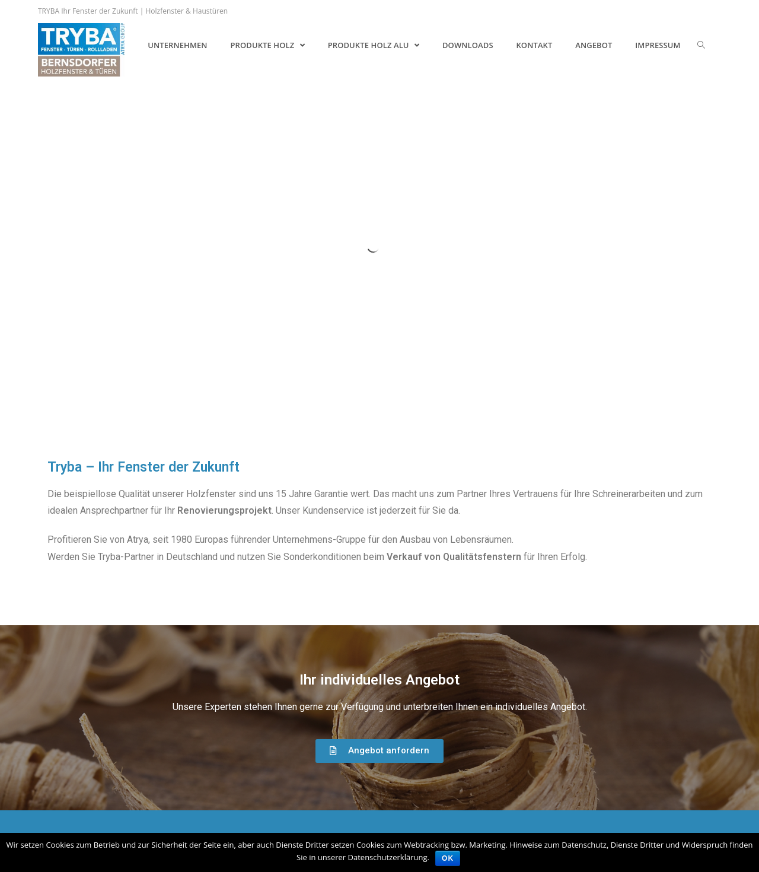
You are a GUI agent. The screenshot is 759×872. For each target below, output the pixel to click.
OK (448, 858)
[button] (379, 751)
